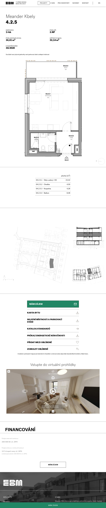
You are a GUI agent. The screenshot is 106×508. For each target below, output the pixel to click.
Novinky (75, 3)
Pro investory (63, 3)
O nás (52, 3)
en (99, 3)
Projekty (43, 3)
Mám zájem (53, 506)
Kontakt (85, 3)
